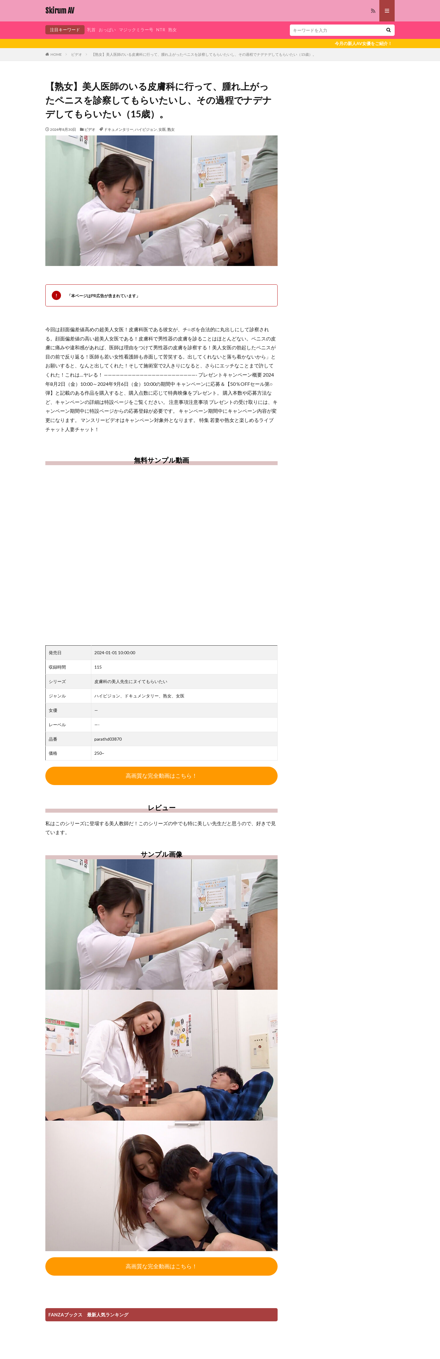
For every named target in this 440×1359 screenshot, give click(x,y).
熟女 (172, 29)
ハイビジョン (146, 129)
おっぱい (107, 29)
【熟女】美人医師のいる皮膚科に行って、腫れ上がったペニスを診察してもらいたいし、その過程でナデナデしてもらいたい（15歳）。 (203, 54)
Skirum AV (59, 10)
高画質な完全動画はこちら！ (161, 776)
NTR (160, 29)
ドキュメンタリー (118, 129)
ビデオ (76, 54)
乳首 (91, 29)
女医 (162, 129)
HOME (56, 54)
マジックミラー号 (136, 29)
